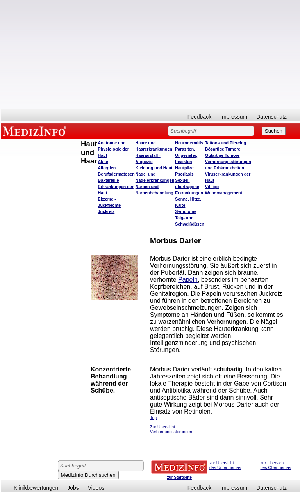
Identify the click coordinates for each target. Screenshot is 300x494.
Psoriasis (184, 174)
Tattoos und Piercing (225, 142)
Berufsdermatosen (116, 174)
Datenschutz (271, 117)
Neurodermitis (189, 142)
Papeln (188, 279)
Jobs (73, 488)
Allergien (107, 167)
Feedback (199, 117)
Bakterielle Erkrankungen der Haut (116, 186)
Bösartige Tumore (222, 149)
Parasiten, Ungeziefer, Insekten (186, 155)
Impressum (233, 117)
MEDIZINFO (36, 131)
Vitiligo (212, 186)
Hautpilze (184, 167)
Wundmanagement (223, 192)
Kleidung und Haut (154, 167)
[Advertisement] (150, 54)
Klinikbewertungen (36, 488)
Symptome (185, 211)
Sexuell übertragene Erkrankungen (189, 186)
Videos (96, 488)
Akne (103, 161)
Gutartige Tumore (222, 155)
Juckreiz (106, 211)
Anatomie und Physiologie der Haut (113, 149)
